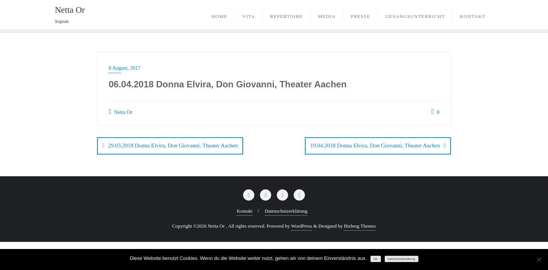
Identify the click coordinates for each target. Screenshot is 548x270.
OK (375, 259)
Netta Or (120, 112)
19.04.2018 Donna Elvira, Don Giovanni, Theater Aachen (375, 145)
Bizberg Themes (360, 226)
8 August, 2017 (124, 68)
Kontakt (244, 211)
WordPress (301, 226)
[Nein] (538, 259)
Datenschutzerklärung (286, 211)
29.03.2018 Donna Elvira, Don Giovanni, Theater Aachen (172, 145)
